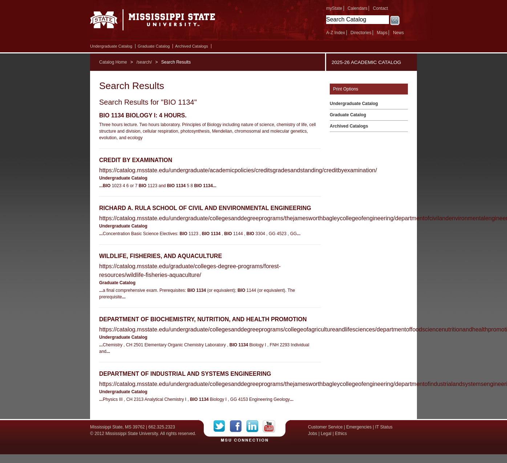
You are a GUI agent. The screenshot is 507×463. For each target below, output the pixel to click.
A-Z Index (335, 32)
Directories (360, 32)
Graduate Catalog (154, 46)
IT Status (384, 427)
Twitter (222, 426)
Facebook (238, 426)
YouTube (269, 426)
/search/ (144, 62)
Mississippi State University (152, 22)
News (398, 32)
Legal (326, 433)
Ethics (341, 433)
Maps (382, 32)
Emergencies (359, 427)
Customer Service (325, 427)
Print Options (345, 89)
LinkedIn (254, 426)
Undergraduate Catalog (111, 46)
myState (334, 8)
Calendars (358, 8)
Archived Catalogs (191, 46)
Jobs (312, 433)
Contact (380, 8)
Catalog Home (113, 62)
